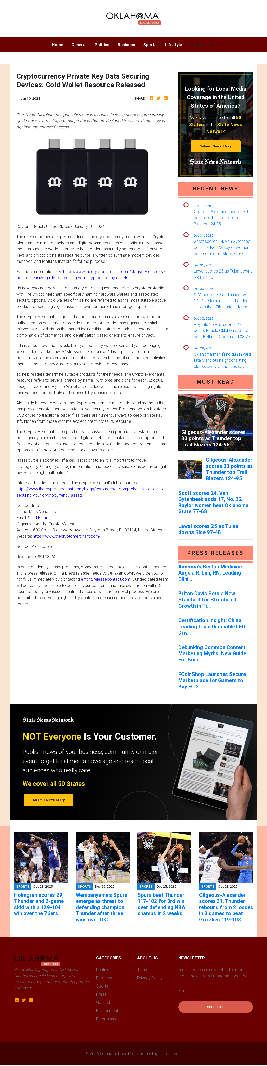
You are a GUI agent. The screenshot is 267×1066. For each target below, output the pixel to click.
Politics (102, 44)
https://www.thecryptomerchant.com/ (66, 536)
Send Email (38, 517)
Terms (142, 969)
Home (59, 44)
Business (126, 44)
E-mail (183, 990)
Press (101, 994)
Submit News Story (216, 146)
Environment (107, 1010)
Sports (150, 44)
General (78, 44)
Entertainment (108, 1018)
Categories (201, 44)
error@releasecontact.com (105, 579)
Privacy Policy (150, 977)
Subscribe (215, 1007)
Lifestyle (173, 44)
